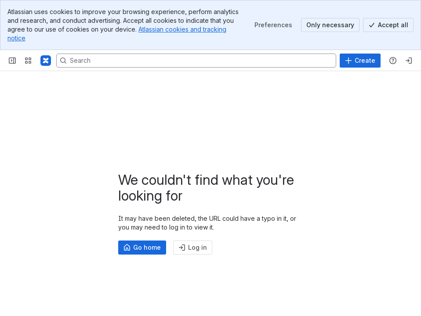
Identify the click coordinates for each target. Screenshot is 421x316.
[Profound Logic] (46, 61)
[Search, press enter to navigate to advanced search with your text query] (196, 61)
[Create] (360, 61)
